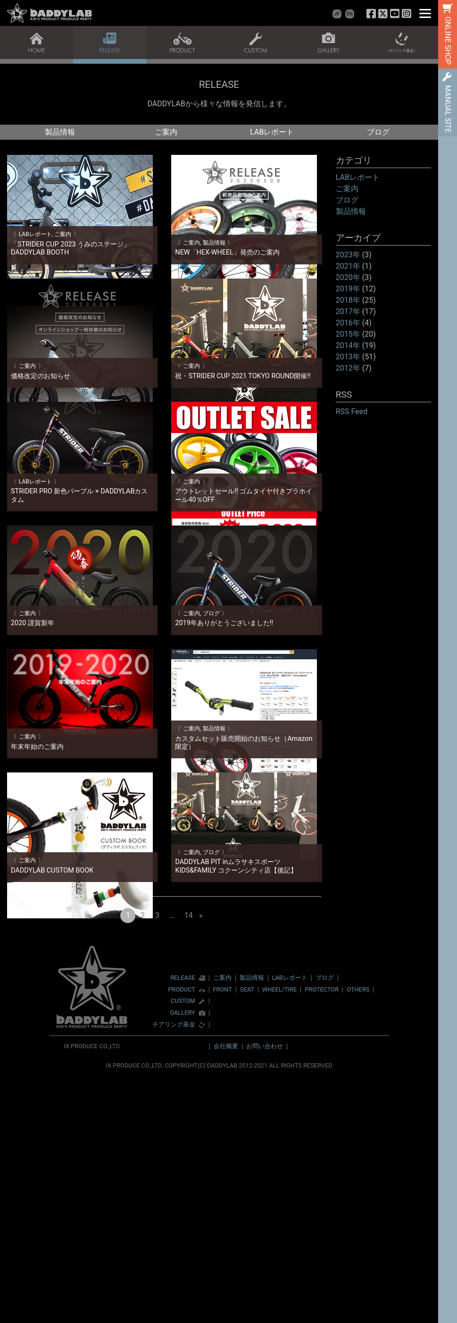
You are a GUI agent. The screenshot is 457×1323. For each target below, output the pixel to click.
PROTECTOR (322, 1234)
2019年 (348, 288)
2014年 (348, 345)
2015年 (348, 334)
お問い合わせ (264, 1291)
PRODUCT (181, 1235)
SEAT (247, 1234)
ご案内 (166, 131)
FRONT (222, 1234)
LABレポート (272, 131)
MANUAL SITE (447, 109)
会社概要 (226, 1291)
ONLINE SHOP (447, 41)
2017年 (348, 311)
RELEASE (182, 1224)
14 (188, 1160)
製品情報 (60, 131)
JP (337, 14)
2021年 (348, 266)
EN (350, 14)
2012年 (348, 368)
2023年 (348, 254)
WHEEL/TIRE (279, 1234)
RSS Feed (352, 411)
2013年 (348, 356)
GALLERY (182, 1258)
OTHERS (358, 1234)
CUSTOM (183, 1247)
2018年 (348, 300)
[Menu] (425, 13)
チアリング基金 (173, 1270)
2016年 (348, 322)
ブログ (378, 131)
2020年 (348, 277)
